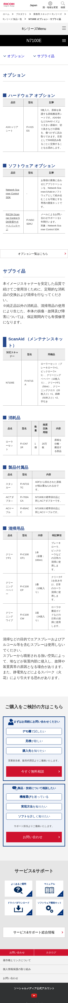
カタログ (51, 952)
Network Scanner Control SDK (12, 193)
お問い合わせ (32, 837)
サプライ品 (45, 56)
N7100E (47, 39)
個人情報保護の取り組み (17, 969)
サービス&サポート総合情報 (34, 932)
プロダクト (21, 14)
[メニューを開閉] (34, 29)
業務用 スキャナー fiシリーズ (47, 14)
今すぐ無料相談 (32, 771)
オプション (15, 56)
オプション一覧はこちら (33, 253)
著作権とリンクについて (17, 960)
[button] (63, 5)
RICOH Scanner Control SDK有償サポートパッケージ (13, 222)
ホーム (6, 14)
